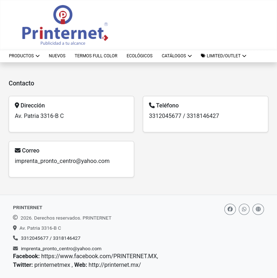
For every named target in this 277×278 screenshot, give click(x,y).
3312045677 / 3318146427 (184, 115)
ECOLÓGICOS (140, 55)
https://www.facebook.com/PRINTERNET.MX (99, 256)
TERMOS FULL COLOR (96, 55)
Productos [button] (24, 55)
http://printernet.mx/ (115, 264)
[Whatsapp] (244, 209)
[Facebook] (230, 209)
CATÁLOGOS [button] (177, 55)
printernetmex (52, 264)
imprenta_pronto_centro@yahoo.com (62, 161)
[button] (223, 56)
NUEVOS (57, 55)
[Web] (258, 209)
